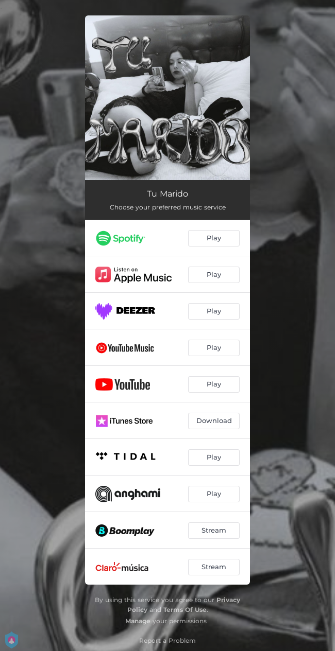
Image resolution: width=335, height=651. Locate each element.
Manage (137, 621)
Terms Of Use (185, 609)
